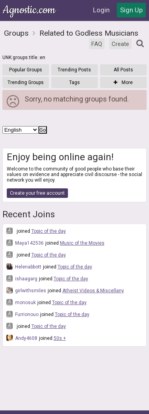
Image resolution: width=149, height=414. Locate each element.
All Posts (123, 70)
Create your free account (37, 193)
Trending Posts (74, 70)
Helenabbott (23, 266)
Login (101, 10)
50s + (60, 338)
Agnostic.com (30, 10)
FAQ (96, 44)
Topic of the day (48, 231)
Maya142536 (25, 243)
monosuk (21, 302)
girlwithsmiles (26, 290)
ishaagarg (21, 278)
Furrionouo (22, 314)
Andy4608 (21, 338)
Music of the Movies (82, 243)
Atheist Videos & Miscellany (93, 290)
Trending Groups (26, 82)
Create (120, 44)
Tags (74, 82)
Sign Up (131, 10)
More (123, 82)
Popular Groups (25, 70)
